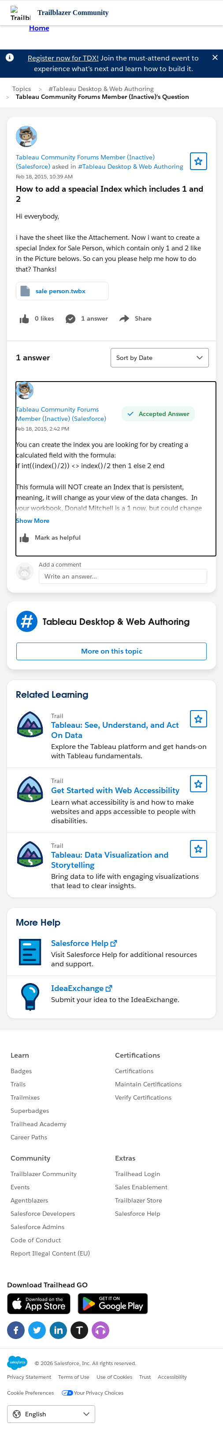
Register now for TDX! (63, 58)
